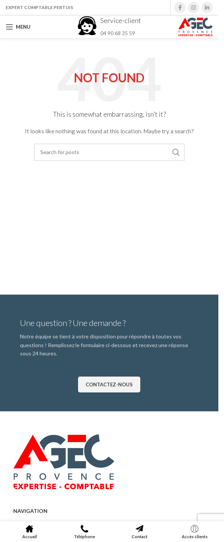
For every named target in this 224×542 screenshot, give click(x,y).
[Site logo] (195, 26)
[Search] (109, 152)
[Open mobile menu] (18, 26)
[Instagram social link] (193, 7)
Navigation (30, 511)
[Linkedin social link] (207, 7)
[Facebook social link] (180, 7)
